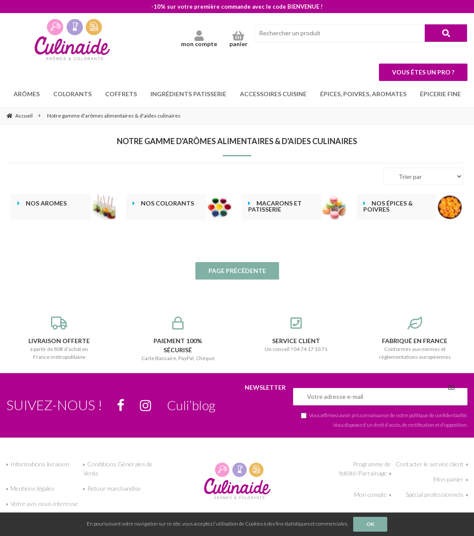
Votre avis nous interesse (44, 503)
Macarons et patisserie (275, 206)
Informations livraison (39, 464)
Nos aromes (46, 203)
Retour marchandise (114, 488)
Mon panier (448, 479)
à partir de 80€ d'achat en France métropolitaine (59, 338)
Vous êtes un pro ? (423, 72)
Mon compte (370, 494)
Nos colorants (167, 203)
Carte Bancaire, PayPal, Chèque (177, 339)
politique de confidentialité (438, 415)
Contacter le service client (430, 464)
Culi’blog (191, 405)
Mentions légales (32, 488)
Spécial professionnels (435, 494)
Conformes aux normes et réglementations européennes (414, 338)
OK (370, 524)
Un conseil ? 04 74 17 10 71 (296, 334)
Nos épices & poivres (388, 206)
